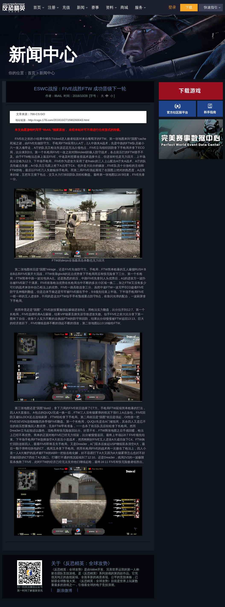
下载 (189, 7)
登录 (172, 7)
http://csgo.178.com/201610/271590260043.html (58, 120)
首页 (31, 73)
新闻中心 (47, 73)
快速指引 (211, 7)
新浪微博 (64, 590)
